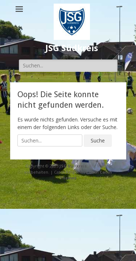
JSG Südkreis (71, 48)
